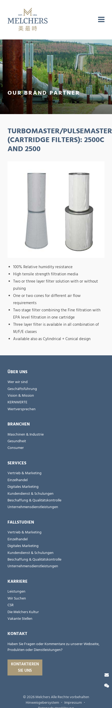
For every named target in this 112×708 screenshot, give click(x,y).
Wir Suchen (17, 598)
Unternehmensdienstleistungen (33, 507)
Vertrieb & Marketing (25, 473)
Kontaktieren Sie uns (25, 667)
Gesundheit (17, 441)
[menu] (101, 20)
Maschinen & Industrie (26, 434)
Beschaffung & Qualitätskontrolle (34, 500)
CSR (11, 605)
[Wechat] (106, 686)
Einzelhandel (18, 480)
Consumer (16, 447)
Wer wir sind (18, 382)
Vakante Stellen (20, 618)
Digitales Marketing (23, 486)
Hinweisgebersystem (42, 702)
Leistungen (16, 591)
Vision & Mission (21, 395)
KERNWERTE (17, 402)
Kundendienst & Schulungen (31, 493)
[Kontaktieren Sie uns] (106, 675)
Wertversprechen (22, 409)
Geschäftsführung (22, 389)
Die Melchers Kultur (23, 612)
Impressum (73, 702)
